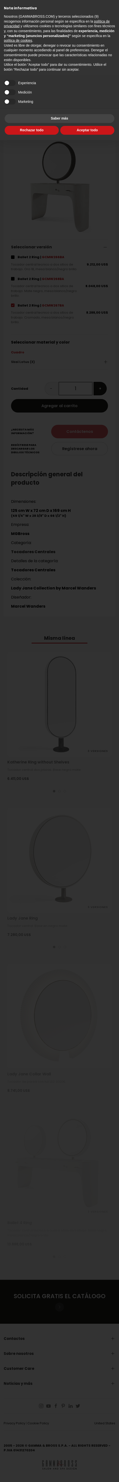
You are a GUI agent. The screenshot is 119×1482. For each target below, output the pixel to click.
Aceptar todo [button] (87, 130)
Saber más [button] (59, 118)
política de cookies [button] (18, 40)
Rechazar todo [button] (31, 130)
